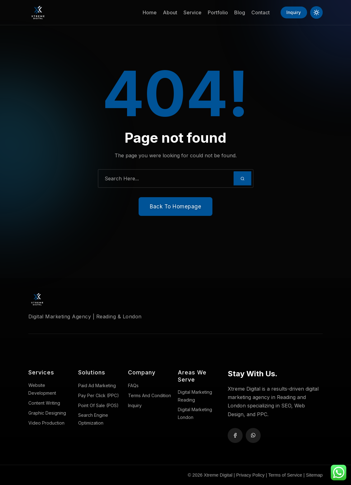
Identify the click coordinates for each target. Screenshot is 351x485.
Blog (236, 12)
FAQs (133, 385)
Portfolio (214, 12)
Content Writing (44, 403)
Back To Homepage (175, 206)
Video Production (46, 423)
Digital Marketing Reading (195, 395)
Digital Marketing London (195, 413)
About (166, 12)
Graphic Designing (47, 413)
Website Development (42, 389)
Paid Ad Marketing (97, 385)
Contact (257, 12)
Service (189, 12)
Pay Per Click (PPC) (98, 395)
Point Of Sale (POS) (98, 405)
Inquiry (135, 405)
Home (146, 12)
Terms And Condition (149, 395)
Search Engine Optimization (93, 419)
